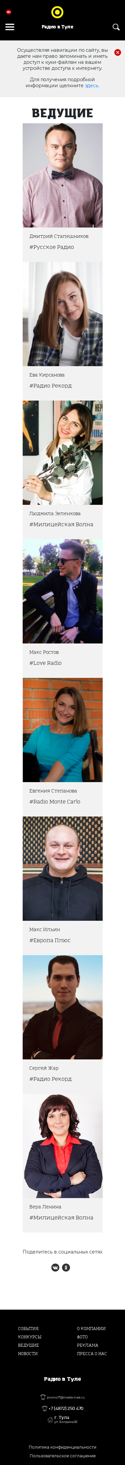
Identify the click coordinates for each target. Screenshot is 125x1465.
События (28, 1328)
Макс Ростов (44, 652)
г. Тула (65, 1420)
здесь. (92, 86)
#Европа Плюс (50, 940)
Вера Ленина (45, 1207)
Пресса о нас (92, 1353)
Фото (82, 1337)
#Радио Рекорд (50, 385)
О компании (91, 1328)
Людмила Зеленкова (55, 513)
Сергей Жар (44, 1068)
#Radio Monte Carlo (54, 801)
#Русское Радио (51, 247)
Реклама (87, 1345)
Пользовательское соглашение (63, 1455)
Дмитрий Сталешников (58, 236)
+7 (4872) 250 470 (66, 1408)
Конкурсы (29, 1337)
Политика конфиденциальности (62, 1447)
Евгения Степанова (53, 791)
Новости (28, 1353)
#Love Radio (45, 663)
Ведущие (28, 1345)
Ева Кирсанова (47, 375)
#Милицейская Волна (61, 524)
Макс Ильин (44, 929)
